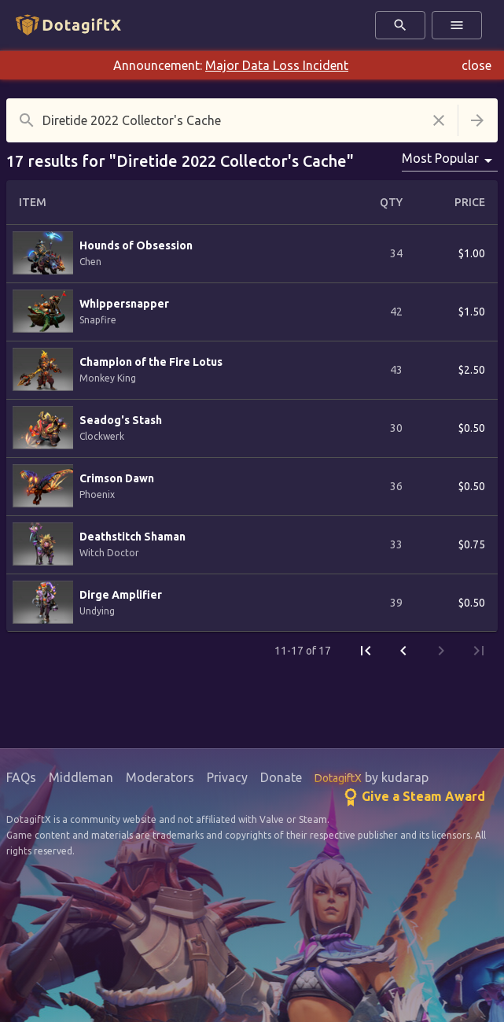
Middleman (81, 777)
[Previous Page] (403, 651)
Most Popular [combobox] (440, 158)
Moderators (160, 777)
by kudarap (372, 777)
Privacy (227, 777)
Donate (281, 777)
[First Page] (365, 651)
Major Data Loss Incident (276, 65)
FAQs (21, 777)
